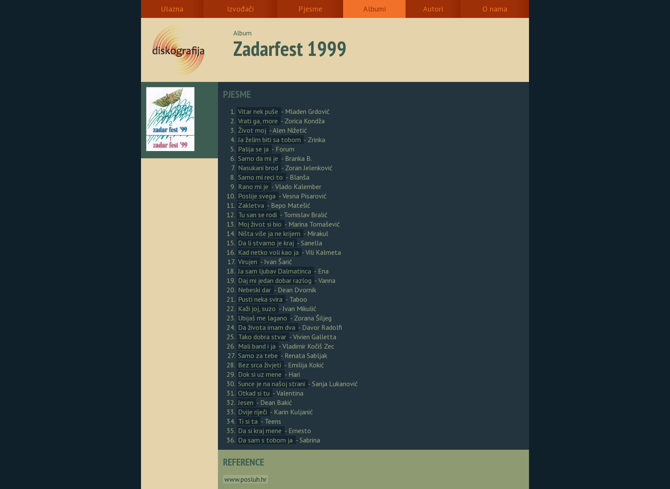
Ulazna (172, 9)
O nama (494, 9)
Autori (433, 9)
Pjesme (310, 9)
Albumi (374, 9)
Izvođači (240, 9)
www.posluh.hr (245, 479)
